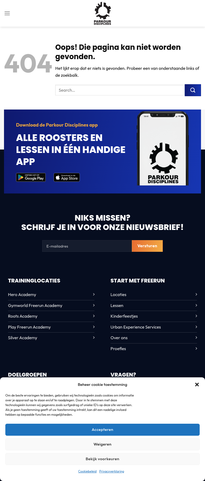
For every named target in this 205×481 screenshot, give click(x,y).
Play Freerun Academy (29, 327)
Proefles (118, 348)
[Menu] (7, 13)
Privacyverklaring (111, 471)
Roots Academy (22, 316)
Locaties (118, 294)
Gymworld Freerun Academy (35, 305)
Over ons (119, 337)
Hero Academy (22, 294)
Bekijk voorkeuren (102, 458)
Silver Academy (22, 337)
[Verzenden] (193, 90)
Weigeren (102, 444)
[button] (197, 384)
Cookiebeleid (87, 471)
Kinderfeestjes (124, 316)
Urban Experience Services (136, 327)
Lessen (117, 305)
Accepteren (102, 429)
